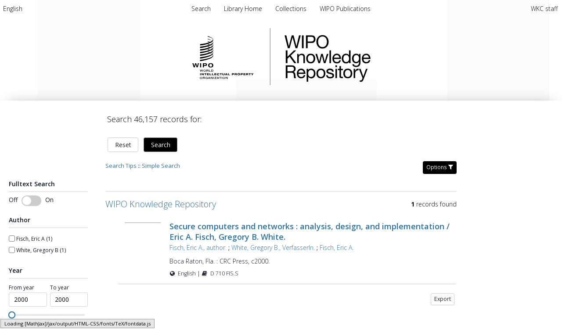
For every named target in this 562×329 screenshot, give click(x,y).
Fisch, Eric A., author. (198, 247)
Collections (291, 8)
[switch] (31, 200)
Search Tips (121, 166)
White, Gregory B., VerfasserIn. (273, 247)
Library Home (244, 8)
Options (439, 167)
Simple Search (161, 166)
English (12, 8)
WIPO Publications (345, 8)
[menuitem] (12, 8)
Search (160, 145)
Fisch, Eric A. (336, 247)
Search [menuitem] (201, 8)
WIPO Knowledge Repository (363, 56)
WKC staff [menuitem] (544, 8)
